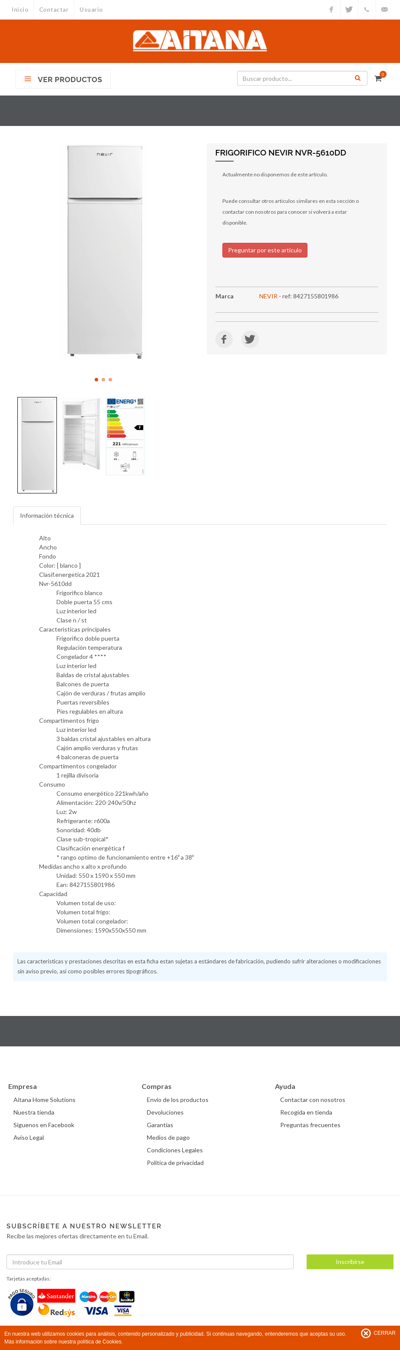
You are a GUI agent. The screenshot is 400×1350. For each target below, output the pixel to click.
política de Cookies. (100, 1342)
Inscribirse (350, 1261)
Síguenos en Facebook (43, 1124)
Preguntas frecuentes (310, 1124)
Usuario (91, 9)
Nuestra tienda (33, 1112)
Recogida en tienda (306, 1112)
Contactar (54, 9)
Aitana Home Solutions (44, 1099)
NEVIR (268, 296)
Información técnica (47, 515)
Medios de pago (168, 1137)
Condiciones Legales (175, 1150)
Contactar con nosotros (312, 1099)
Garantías (160, 1124)
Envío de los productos (177, 1099)
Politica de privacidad (175, 1162)
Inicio (20, 9)
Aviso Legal (28, 1137)
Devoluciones (165, 1112)
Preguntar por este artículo (265, 250)
